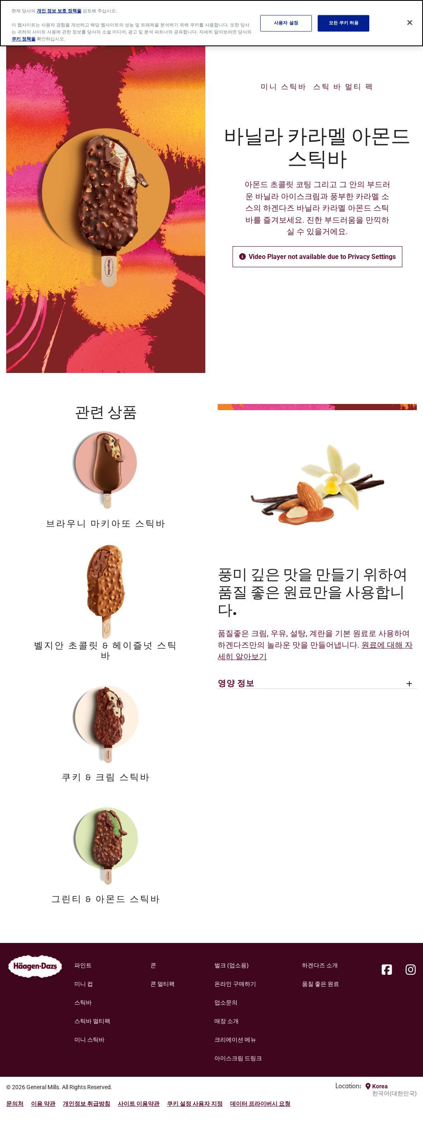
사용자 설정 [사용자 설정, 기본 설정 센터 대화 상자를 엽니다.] (286, 23)
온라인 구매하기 (235, 984)
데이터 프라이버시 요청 (260, 1103)
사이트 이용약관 (138, 1103)
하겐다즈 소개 (320, 965)
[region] (211, 23)
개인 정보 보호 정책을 (59, 11)
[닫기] (410, 22)
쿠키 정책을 (24, 39)
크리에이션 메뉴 (235, 1039)
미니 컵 (83, 984)
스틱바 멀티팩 (92, 1021)
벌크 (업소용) (231, 965)
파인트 (83, 965)
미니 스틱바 (284, 87)
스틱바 (83, 1002)
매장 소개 (226, 1021)
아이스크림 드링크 (238, 1058)
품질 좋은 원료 (320, 984)
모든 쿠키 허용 (344, 23)
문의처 (15, 1103)
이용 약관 (43, 1103)
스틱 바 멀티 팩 (343, 87)
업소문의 (226, 1002)
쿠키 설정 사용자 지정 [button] (195, 1103)
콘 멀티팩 (162, 984)
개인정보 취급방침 (86, 1103)
